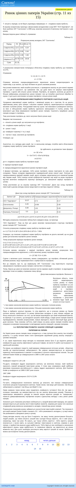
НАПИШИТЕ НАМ (8, 486)
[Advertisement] (38, 469)
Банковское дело (64, 9)
